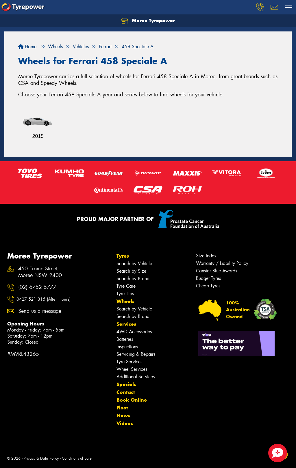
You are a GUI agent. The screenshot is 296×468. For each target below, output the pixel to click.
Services (126, 324)
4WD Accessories (134, 332)
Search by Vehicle (134, 264)
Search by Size (131, 271)
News (123, 415)
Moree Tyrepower (148, 20)
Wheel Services (131, 369)
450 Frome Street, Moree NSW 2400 (40, 272)
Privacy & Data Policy (41, 458)
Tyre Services (129, 362)
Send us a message (39, 311)
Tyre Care (126, 286)
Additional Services (135, 377)
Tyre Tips (125, 294)
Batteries (124, 339)
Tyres (122, 256)
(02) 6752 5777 (37, 287)
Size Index (206, 256)
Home (27, 47)
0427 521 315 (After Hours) (43, 299)
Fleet (122, 408)
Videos (124, 423)
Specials (126, 384)
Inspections (127, 347)
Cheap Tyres (208, 286)
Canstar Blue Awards (216, 271)
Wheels (125, 301)
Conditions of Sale (77, 458)
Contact (125, 392)
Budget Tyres (208, 278)
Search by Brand (132, 279)
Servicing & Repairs (135, 354)
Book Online (131, 400)
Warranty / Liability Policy (222, 263)
